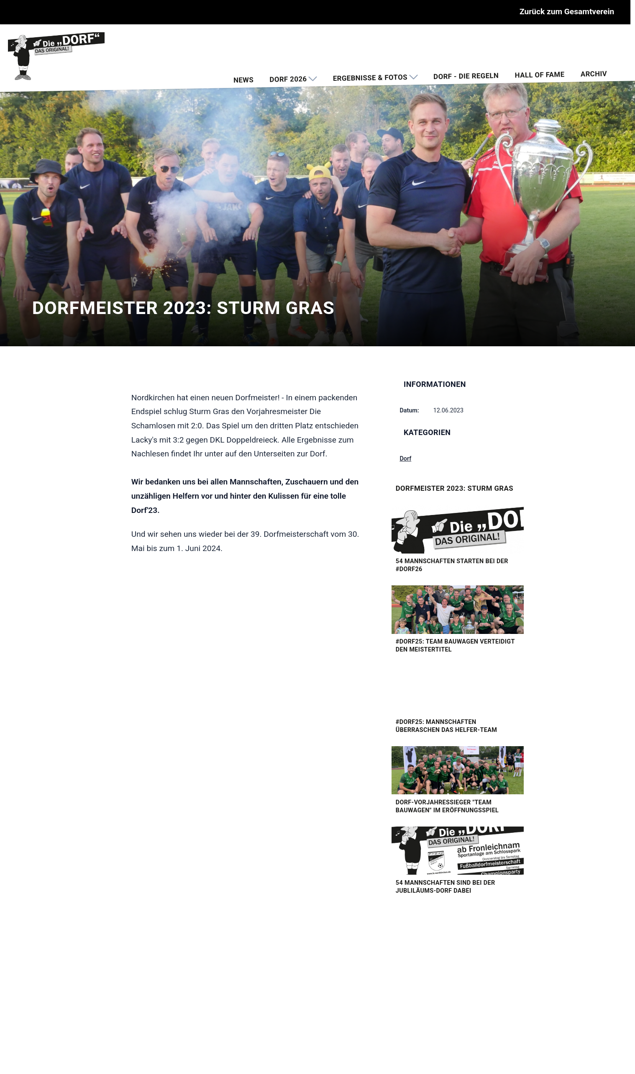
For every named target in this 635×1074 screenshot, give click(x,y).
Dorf (405, 458)
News (243, 79)
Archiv (593, 73)
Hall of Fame (539, 74)
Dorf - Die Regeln (466, 76)
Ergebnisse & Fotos (375, 77)
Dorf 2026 (293, 79)
